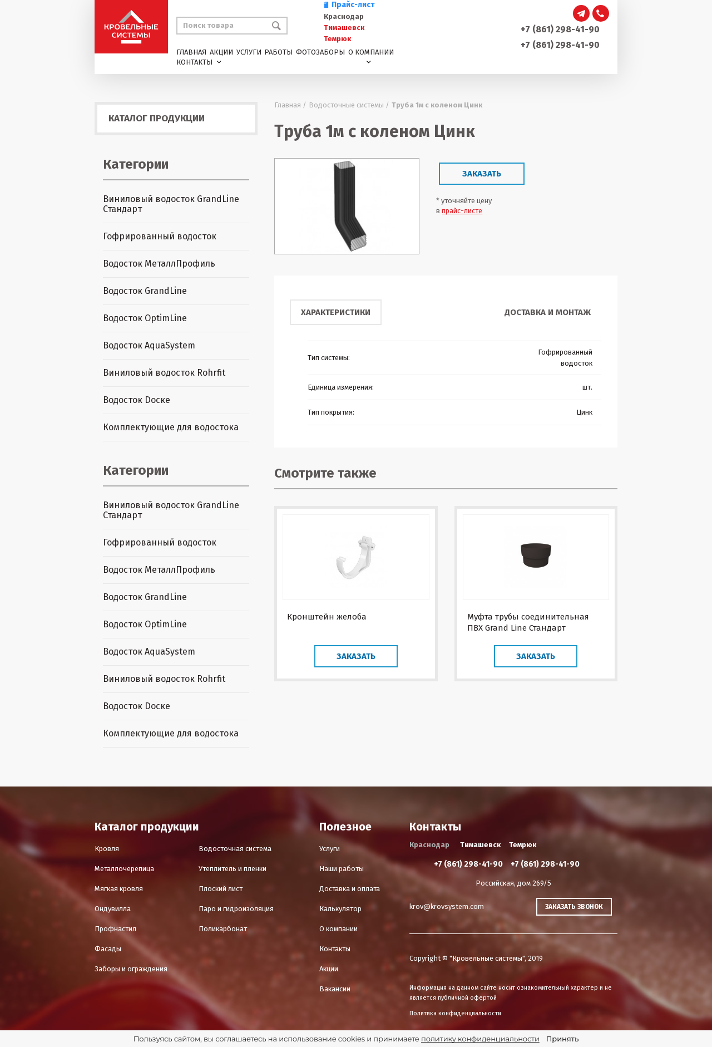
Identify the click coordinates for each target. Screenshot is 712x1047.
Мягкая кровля (119, 888)
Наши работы (341, 868)
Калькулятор (340, 909)
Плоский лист (221, 888)
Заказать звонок (574, 907)
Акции (221, 52)
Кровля (107, 848)
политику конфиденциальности (480, 1038)
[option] (346, 206)
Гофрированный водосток (159, 236)
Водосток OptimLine (145, 318)
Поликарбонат (223, 929)
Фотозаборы (320, 52)
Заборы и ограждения (131, 969)
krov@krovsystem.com (446, 906)
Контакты (194, 62)
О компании (371, 52)
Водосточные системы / (349, 105)
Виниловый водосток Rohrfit (164, 372)
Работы (278, 52)
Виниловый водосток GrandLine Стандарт (171, 204)
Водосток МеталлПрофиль (159, 263)
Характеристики (335, 312)
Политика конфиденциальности (455, 1013)
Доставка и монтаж (548, 312)
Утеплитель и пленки (232, 868)
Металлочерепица (124, 868)
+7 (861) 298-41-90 (560, 29)
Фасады (108, 949)
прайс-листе (462, 211)
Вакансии (334, 989)
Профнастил (115, 929)
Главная (191, 52)
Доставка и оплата (349, 888)
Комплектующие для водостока (171, 427)
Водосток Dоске (136, 400)
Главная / (290, 105)
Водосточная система (235, 848)
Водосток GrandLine (145, 291)
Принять (562, 1038)
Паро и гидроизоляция (236, 909)
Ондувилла (113, 909)
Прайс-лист (349, 4)
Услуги (248, 52)
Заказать (481, 174)
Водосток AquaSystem (149, 345)
